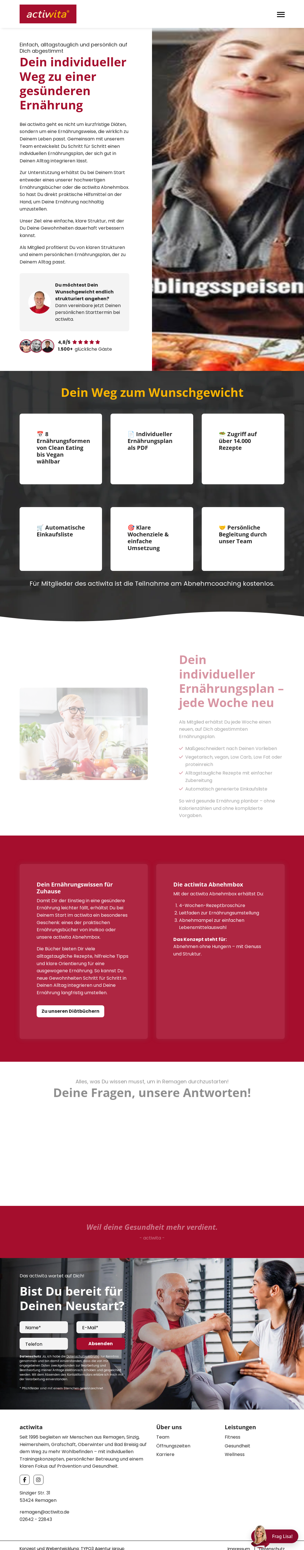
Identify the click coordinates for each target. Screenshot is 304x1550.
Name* (33, 1315)
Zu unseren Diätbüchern (70, 998)
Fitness (232, 1424)
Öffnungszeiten (173, 1433)
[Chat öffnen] (274, 1536)
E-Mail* (90, 1315)
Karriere (165, 1442)
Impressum (239, 1536)
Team (162, 1424)
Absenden (100, 1331)
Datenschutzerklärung (82, 1344)
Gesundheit (237, 1433)
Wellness (235, 1442)
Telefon (33, 1331)
